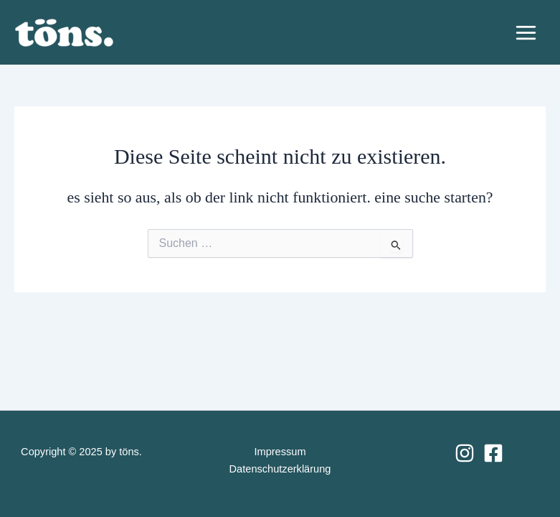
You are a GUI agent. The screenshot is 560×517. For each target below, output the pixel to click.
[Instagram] (465, 453)
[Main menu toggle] (526, 32)
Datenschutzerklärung (280, 469)
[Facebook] (493, 453)
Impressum (279, 451)
